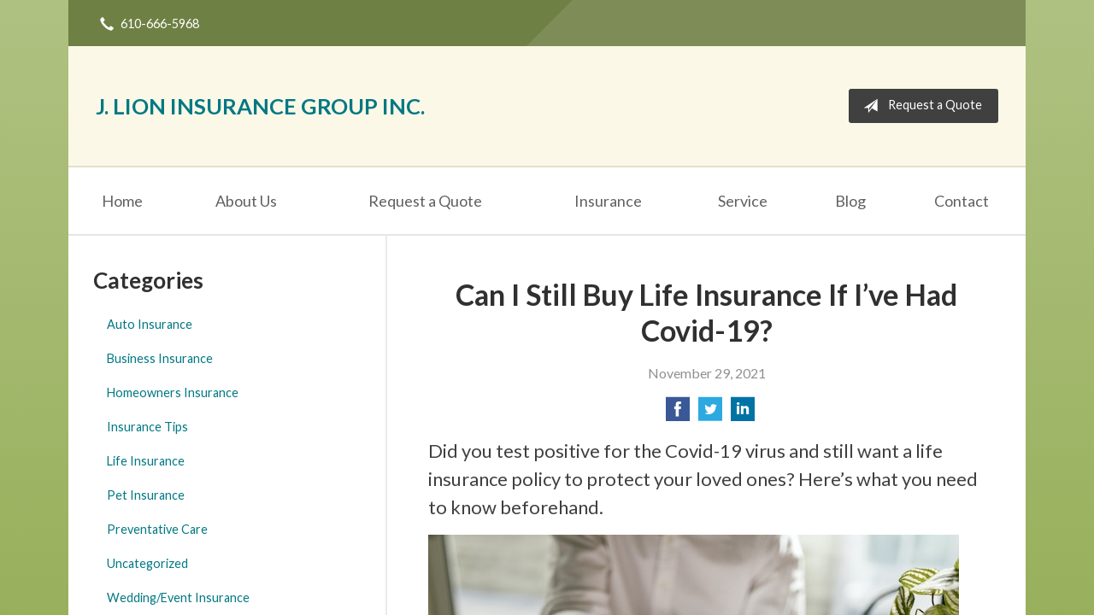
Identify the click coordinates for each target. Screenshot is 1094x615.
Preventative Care (157, 529)
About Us (246, 200)
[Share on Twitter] (710, 414)
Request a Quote (919, 106)
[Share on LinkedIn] (743, 414)
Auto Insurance (149, 324)
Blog (850, 200)
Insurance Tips (147, 426)
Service (743, 200)
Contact (961, 200)
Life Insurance (146, 461)
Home (122, 200)
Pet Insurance (146, 495)
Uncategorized (147, 563)
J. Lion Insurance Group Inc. (260, 106)
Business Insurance (160, 358)
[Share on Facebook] (678, 414)
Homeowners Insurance (172, 392)
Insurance (608, 200)
